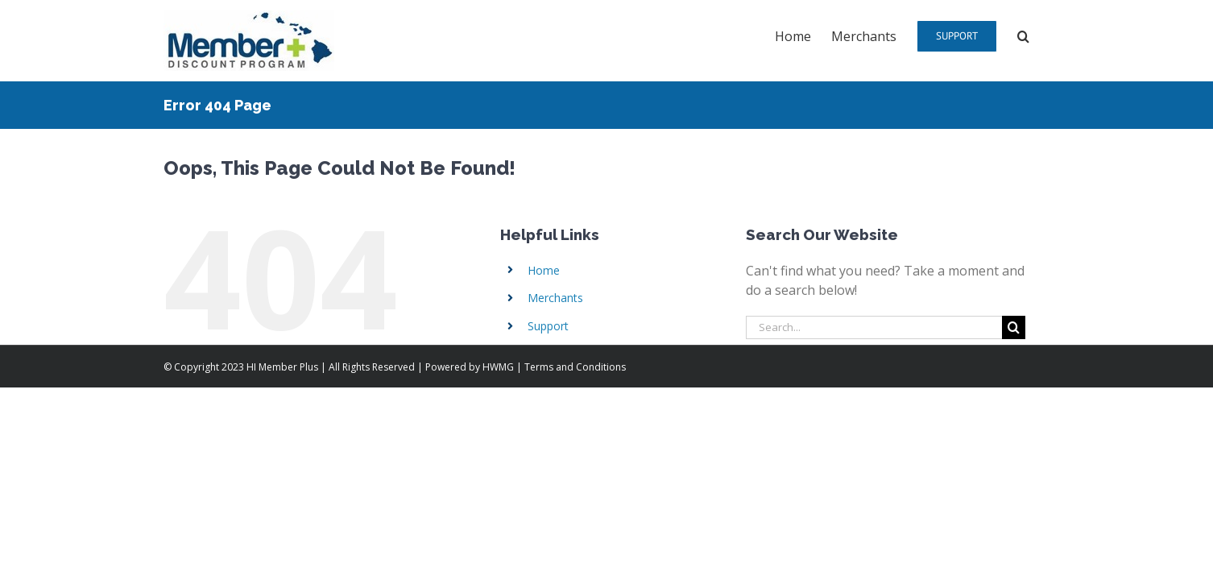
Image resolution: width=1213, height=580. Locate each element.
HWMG (498, 367)
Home (544, 270)
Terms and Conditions (575, 367)
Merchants (555, 297)
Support (548, 326)
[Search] (1013, 327)
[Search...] (874, 327)
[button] (1043, 34)
